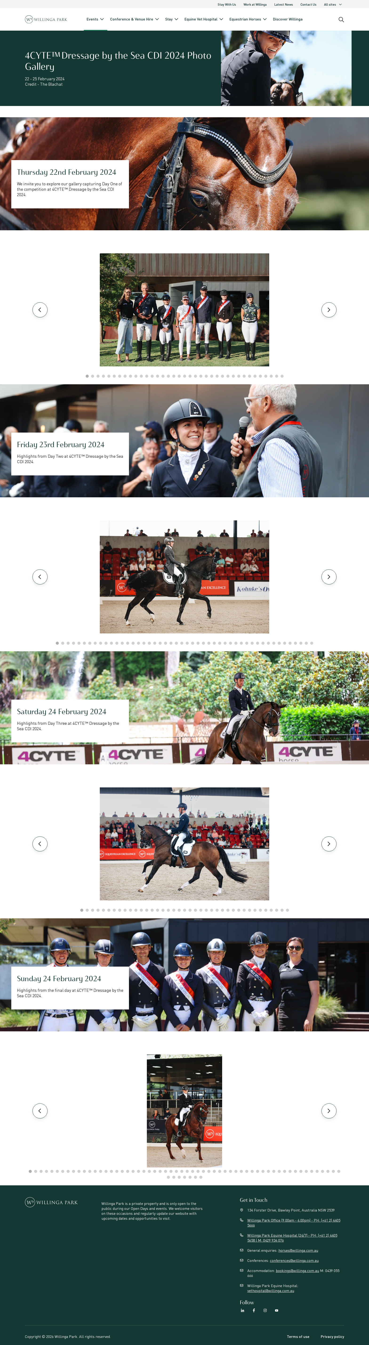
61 (179, 1177)
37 (282, 376)
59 (168, 1177)
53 (311, 1171)
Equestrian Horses (248, 19)
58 (338, 1171)
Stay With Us (227, 4)
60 (173, 1177)
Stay (172, 19)
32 (255, 376)
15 (162, 376)
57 (333, 1171)
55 (322, 1171)
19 (184, 376)
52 (306, 1171)
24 (211, 376)
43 (284, 643)
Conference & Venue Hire (135, 19)
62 (184, 1177)
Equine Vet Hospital (204, 19)
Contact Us (309, 4)
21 (195, 376)
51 (300, 1171)
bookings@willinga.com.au (297, 1270)
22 (200, 376)
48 (311, 643)
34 (265, 376)
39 (263, 643)
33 (260, 376)
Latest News (283, 4)
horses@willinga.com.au (298, 1250)
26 (222, 376)
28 (233, 376)
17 (173, 376)
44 (290, 643)
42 (279, 643)
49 (290, 1171)
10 (135, 376)
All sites (333, 4)
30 (244, 376)
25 (217, 376)
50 (295, 1171)
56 (327, 1171)
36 (276, 376)
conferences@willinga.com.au (294, 1260)
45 (295, 643)
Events (95, 19)
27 (227, 376)
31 (249, 376)
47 (306, 643)
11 (141, 376)
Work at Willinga (255, 4)
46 (300, 643)
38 (257, 643)
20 (190, 376)
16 (168, 376)
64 (195, 1177)
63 (190, 1177)
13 (152, 376)
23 (206, 376)
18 (179, 376)
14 (157, 376)
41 (273, 643)
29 (238, 376)
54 (317, 1171)
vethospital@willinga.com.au (270, 1290)
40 (268, 643)
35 (271, 376)
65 (200, 1177)
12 (146, 376)
